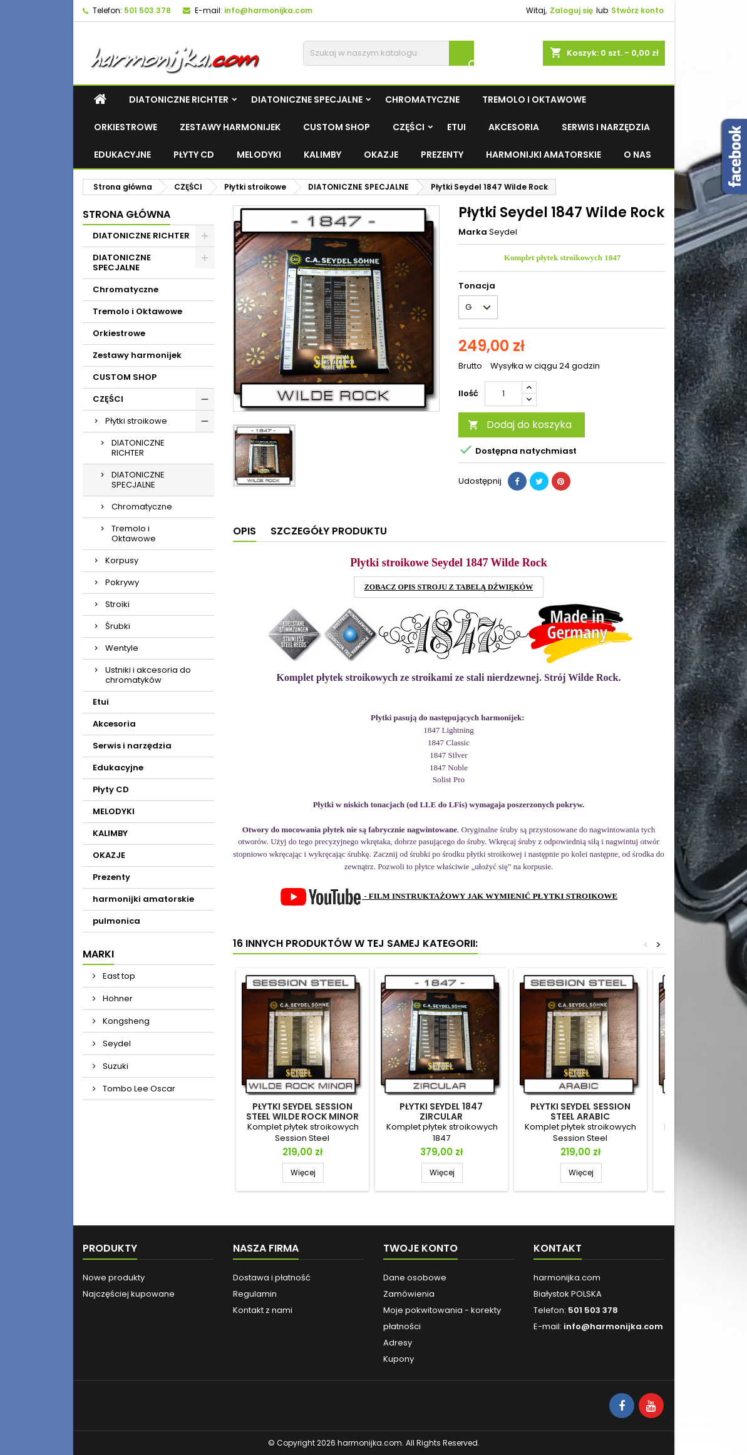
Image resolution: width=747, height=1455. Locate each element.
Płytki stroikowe (136, 421)
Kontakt (557, 1248)
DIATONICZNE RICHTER (179, 99)
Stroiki (117, 604)
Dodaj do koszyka (520, 424)
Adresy (397, 1343)
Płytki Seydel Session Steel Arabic (580, 1111)
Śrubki (117, 626)
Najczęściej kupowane (129, 1294)
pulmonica (116, 921)
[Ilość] (503, 393)
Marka (472, 232)
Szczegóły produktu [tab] (328, 531)
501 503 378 (147, 10)
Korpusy (121, 560)
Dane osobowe (414, 1278)
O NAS (637, 154)
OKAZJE (381, 154)
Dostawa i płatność (272, 1278)
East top (118, 976)
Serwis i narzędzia (606, 127)
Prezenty (442, 154)
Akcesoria (513, 127)
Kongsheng (125, 1021)
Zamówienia (409, 1294)
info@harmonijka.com (268, 10)
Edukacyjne (122, 154)
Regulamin (255, 1294)
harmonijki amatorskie (543, 154)
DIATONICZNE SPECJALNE (307, 99)
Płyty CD (193, 154)
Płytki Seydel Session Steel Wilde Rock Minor (302, 1111)
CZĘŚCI (409, 127)
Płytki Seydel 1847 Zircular (441, 1111)
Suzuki (114, 1066)
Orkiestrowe (125, 127)
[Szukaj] (388, 53)
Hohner (117, 998)
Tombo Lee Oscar (138, 1089)
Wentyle (121, 648)
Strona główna (126, 214)
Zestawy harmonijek (230, 127)
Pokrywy (122, 582)
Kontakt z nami (262, 1310)
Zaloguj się (571, 10)
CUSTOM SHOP (336, 127)
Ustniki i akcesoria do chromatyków (148, 675)
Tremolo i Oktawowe (534, 99)
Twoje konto (420, 1248)
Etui (456, 127)
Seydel (116, 1043)
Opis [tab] (244, 531)
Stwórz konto (637, 10)
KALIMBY (322, 154)
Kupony (398, 1359)
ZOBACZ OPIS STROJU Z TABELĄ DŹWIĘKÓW (448, 587)
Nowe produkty (114, 1278)
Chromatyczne (422, 99)
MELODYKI (259, 154)
